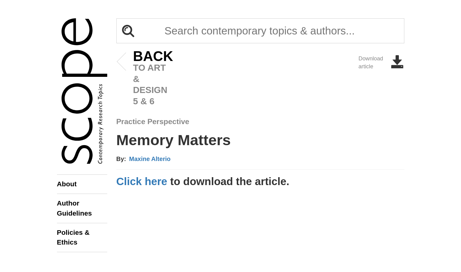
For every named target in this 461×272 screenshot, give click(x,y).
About (67, 184)
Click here (141, 181)
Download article (381, 62)
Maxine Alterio (150, 159)
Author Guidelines (74, 208)
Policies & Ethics (73, 237)
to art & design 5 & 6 (144, 78)
